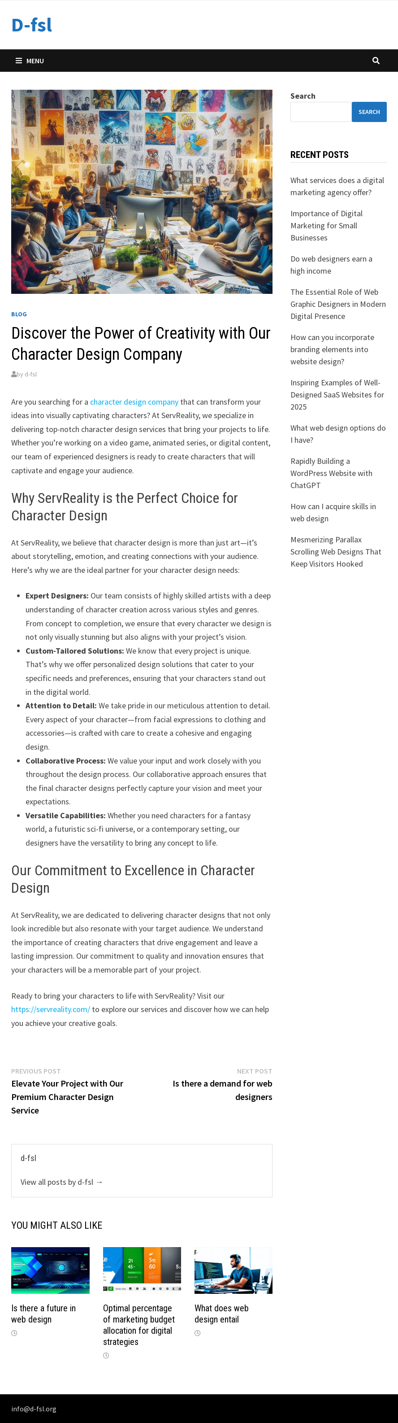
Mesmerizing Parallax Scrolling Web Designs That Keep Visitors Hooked (335, 551)
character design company (134, 402)
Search (303, 96)
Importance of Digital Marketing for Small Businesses (326, 225)
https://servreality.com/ (50, 1009)
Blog (19, 314)
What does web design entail (222, 1314)
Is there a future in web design (43, 1314)
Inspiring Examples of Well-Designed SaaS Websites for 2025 (337, 394)
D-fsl (31, 24)
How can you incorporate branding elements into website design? (332, 349)
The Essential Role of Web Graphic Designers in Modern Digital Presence (338, 304)
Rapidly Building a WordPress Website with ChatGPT (331, 473)
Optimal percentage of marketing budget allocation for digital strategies (139, 1325)
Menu (30, 60)
